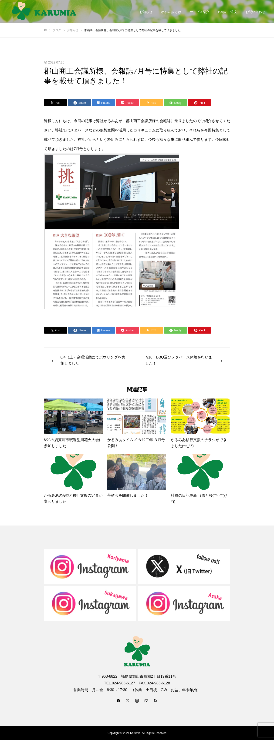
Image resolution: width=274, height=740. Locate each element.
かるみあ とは (171, 12)
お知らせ (145, 12)
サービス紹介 (199, 12)
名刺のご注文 (227, 12)
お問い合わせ (255, 12)
